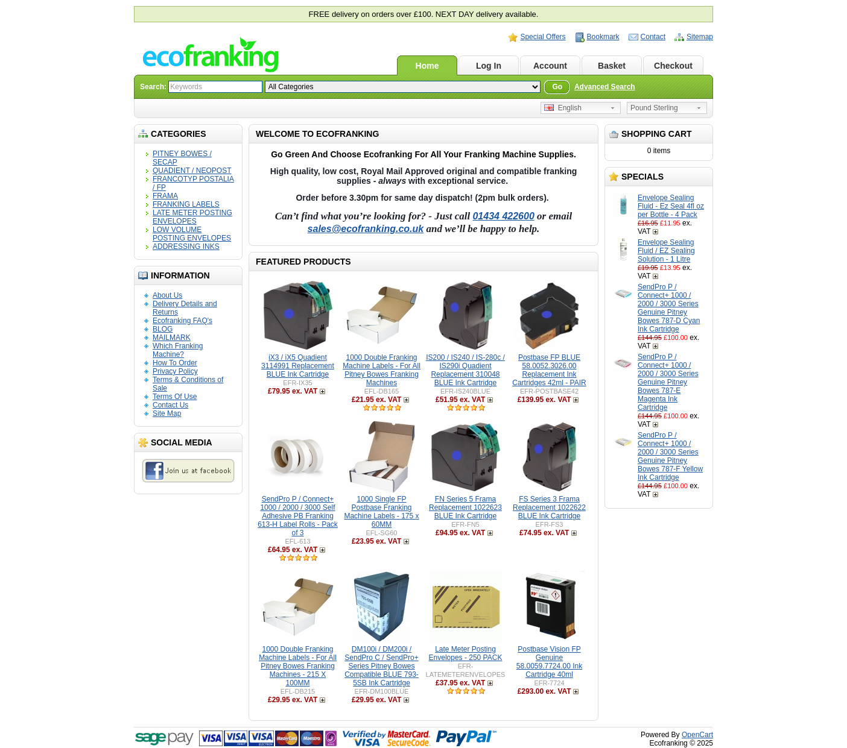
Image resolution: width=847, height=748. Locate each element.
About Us (167, 295)
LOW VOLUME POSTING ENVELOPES (192, 233)
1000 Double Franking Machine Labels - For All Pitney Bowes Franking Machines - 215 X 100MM (298, 666)
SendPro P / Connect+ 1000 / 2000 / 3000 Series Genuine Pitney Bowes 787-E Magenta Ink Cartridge (668, 382)
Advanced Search (604, 87)
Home (427, 66)
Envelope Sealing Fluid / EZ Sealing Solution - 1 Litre (666, 250)
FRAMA (165, 196)
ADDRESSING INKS (186, 246)
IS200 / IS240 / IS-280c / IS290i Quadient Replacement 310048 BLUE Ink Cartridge (465, 370)
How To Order (175, 363)
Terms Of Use (175, 396)
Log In (488, 66)
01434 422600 (503, 216)
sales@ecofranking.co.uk (366, 229)
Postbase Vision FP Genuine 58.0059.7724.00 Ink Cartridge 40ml (549, 662)
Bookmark (603, 37)
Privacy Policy (175, 371)
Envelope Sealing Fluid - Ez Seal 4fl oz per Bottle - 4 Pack (671, 206)
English (563, 108)
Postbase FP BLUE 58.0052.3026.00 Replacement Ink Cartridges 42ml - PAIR (549, 370)
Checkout (673, 66)
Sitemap (700, 37)
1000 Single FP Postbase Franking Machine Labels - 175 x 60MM (381, 512)
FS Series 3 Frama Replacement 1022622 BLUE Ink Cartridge (549, 507)
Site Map (167, 413)
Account (550, 66)
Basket (612, 66)
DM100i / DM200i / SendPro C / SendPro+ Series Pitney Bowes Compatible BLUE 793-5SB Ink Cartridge (381, 666)
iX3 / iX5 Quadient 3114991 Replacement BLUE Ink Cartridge (297, 366)
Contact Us (170, 405)
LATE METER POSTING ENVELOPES (192, 217)
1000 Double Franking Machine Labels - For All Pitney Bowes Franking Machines (381, 370)
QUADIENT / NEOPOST (192, 170)
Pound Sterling (654, 108)
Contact (653, 37)
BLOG (163, 329)
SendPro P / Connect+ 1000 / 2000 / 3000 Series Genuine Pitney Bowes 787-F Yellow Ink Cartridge (670, 456)
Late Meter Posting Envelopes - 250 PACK (466, 653)
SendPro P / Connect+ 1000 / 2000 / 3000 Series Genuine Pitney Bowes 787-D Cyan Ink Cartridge (669, 308)
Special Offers (542, 37)
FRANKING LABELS (186, 204)
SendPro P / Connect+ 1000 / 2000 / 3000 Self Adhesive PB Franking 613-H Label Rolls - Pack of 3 (298, 516)
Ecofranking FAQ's (182, 320)
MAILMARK (172, 337)
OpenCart (697, 735)
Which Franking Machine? (178, 350)
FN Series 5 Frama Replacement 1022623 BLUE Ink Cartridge (465, 507)
